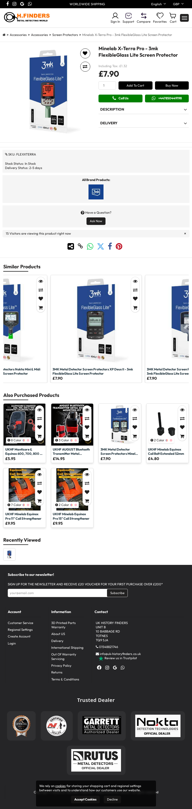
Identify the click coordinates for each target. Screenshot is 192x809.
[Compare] (40, 290)
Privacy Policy (61, 665)
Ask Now (96, 221)
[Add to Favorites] (40, 299)
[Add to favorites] (85, 53)
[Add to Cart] (40, 308)
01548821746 (108, 647)
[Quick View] (40, 281)
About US (58, 634)
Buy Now (172, 85)
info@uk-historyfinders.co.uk (120, 654)
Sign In (115, 17)
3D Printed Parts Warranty (63, 625)
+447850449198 (167, 98)
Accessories (18, 35)
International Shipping (67, 647)
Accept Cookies (85, 799)
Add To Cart (135, 85)
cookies (60, 786)
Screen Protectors (65, 35)
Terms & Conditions (65, 679)
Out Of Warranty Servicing (63, 656)
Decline (112, 799)
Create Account (19, 636)
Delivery (57, 641)
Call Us (120, 98)
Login (12, 643)
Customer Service (20, 623)
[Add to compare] (85, 67)
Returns (56, 672)
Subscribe (117, 593)
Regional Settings (20, 630)
